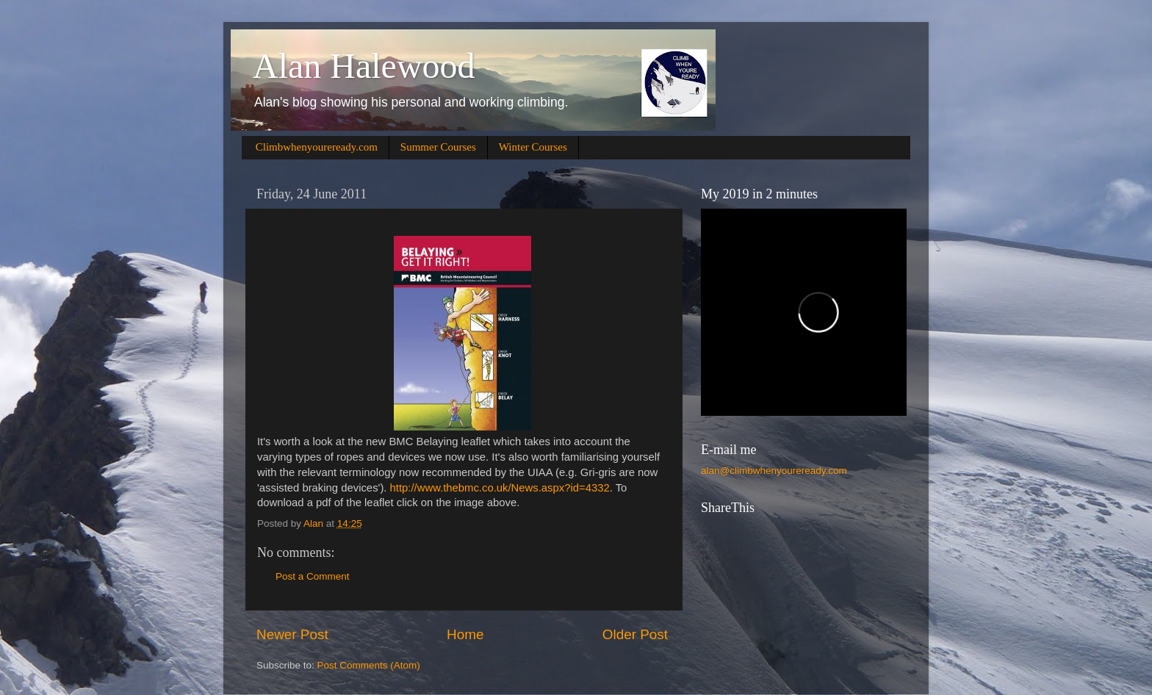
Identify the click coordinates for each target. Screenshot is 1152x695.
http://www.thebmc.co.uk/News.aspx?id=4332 (500, 488)
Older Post (635, 634)
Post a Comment (313, 576)
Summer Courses (438, 147)
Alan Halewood (364, 65)
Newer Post (292, 634)
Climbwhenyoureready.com (317, 147)
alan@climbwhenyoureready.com (774, 470)
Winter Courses (533, 147)
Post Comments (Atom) (368, 665)
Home (465, 634)
